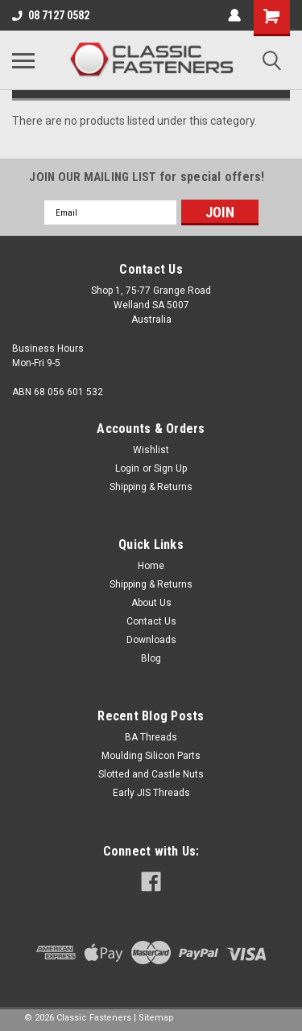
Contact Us (151, 621)
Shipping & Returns (151, 487)
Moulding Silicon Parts (151, 755)
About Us (151, 602)
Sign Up (170, 468)
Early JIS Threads (151, 792)
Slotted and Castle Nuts (151, 774)
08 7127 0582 (50, 15)
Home (151, 565)
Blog (151, 658)
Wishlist (151, 450)
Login (127, 468)
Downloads (151, 639)
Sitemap (156, 1017)
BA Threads (151, 737)
